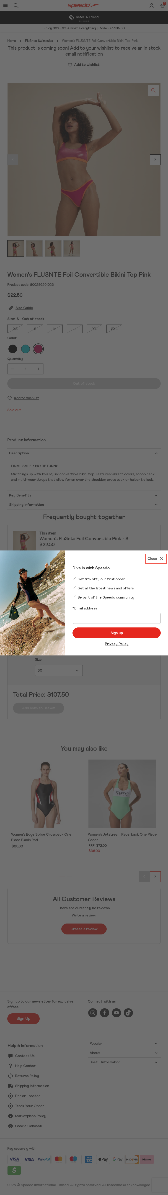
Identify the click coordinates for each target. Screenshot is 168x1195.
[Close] (156, 559)
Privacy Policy (117, 644)
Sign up (117, 633)
